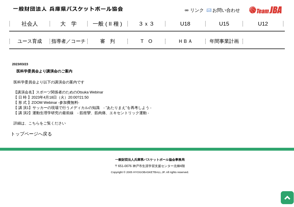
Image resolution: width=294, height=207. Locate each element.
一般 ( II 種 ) (107, 23)
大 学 (68, 23)
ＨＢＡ (185, 41)
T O (146, 41)
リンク (197, 10)
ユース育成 (30, 41)
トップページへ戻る (31, 133)
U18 (185, 23)
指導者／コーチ (68, 41)
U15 (224, 23)
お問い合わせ (226, 10)
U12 (263, 23)
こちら (34, 123)
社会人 (30, 23)
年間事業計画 (224, 41)
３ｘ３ (146, 23)
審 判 (107, 41)
